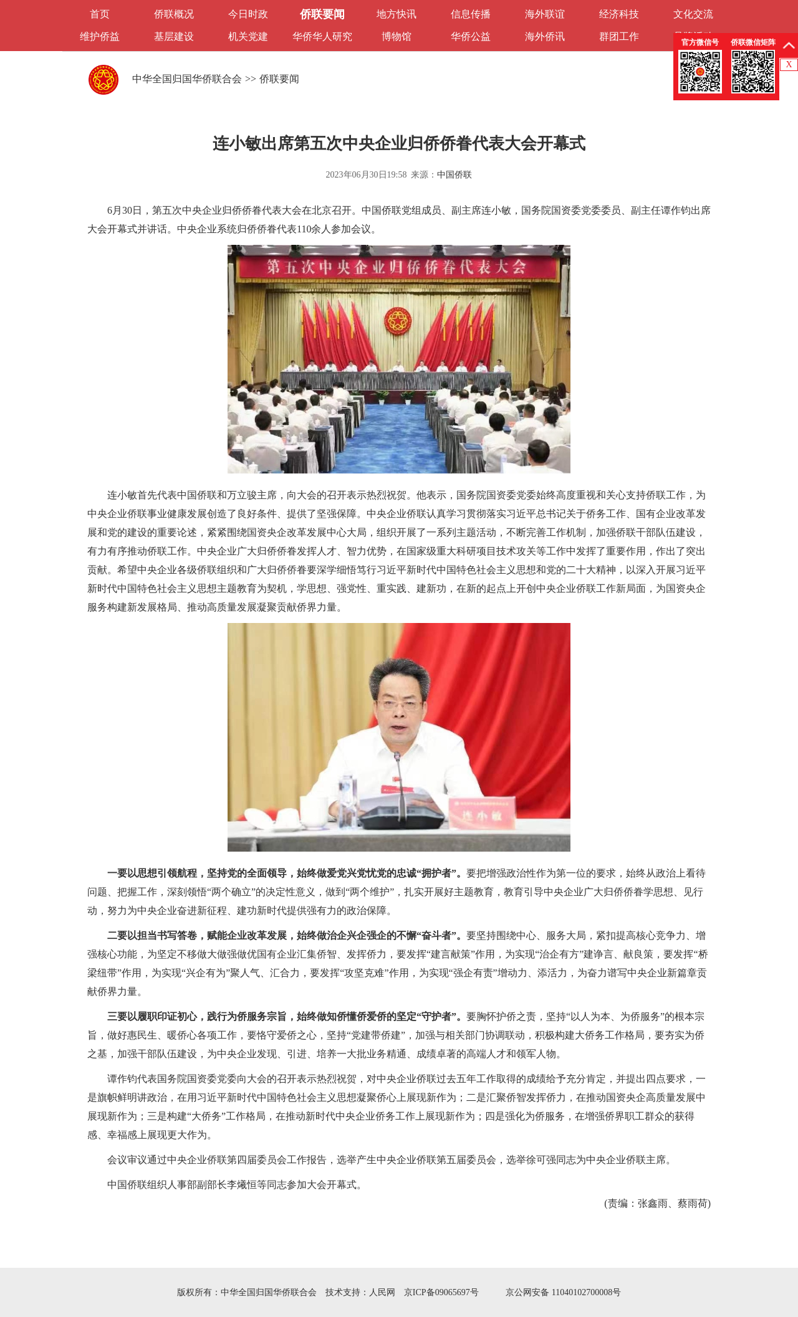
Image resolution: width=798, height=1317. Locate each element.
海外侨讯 (545, 36)
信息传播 (471, 14)
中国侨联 (454, 174)
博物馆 (396, 36)
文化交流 (693, 14)
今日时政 (248, 14)
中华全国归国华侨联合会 (187, 79)
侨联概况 (174, 14)
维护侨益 (100, 36)
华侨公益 (471, 36)
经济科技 (619, 14)
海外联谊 (545, 14)
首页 (100, 14)
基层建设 (174, 36)
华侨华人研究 (322, 36)
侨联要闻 (322, 14)
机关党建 (248, 36)
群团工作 (619, 36)
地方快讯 (396, 14)
